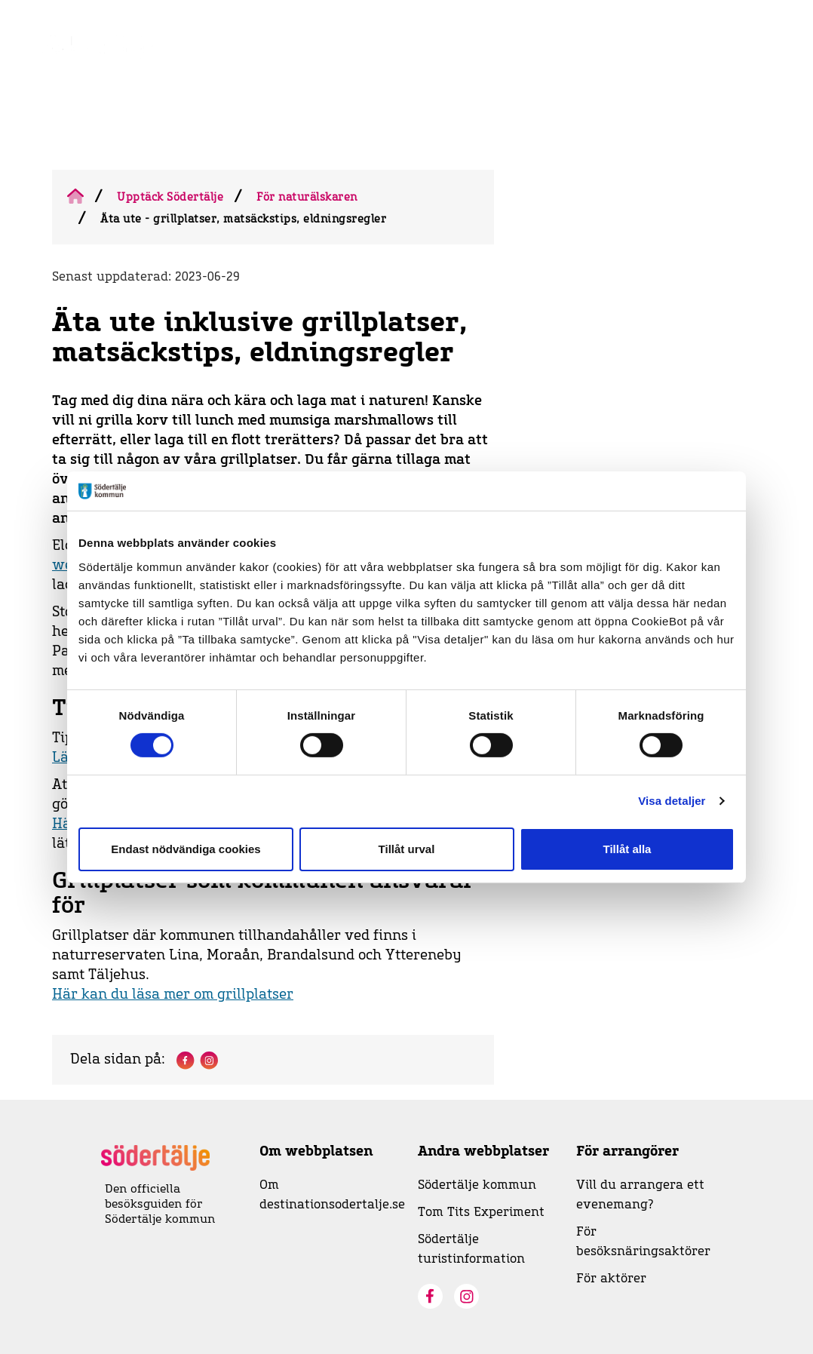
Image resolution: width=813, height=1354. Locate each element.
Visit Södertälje (548, 63)
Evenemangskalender (426, 63)
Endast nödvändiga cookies (185, 849)
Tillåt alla (627, 849)
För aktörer (611, 1279)
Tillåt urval (407, 849)
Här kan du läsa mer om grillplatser (172, 995)
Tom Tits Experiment (481, 1212)
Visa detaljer (671, 800)
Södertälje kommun (477, 1185)
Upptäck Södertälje (170, 197)
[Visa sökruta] (741, 67)
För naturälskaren (306, 197)
